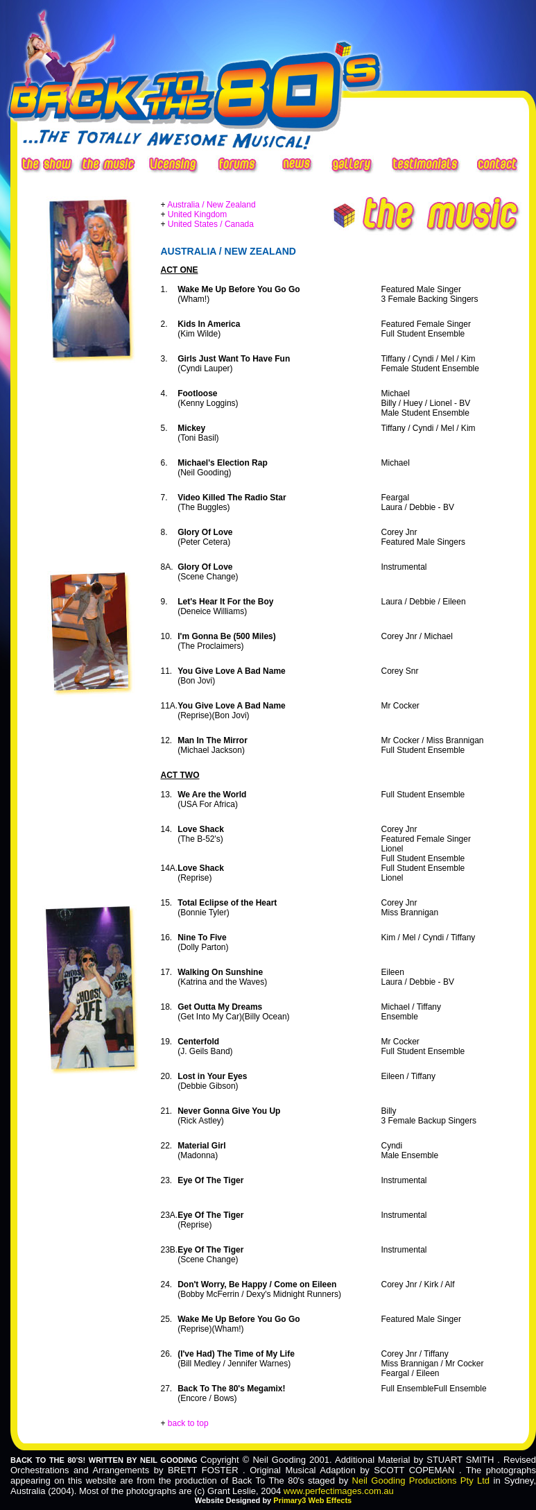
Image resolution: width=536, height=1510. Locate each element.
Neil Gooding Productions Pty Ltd (421, 1480)
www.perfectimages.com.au (339, 1491)
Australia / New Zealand (211, 205)
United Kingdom (197, 214)
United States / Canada (211, 224)
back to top (188, 1423)
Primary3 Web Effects (312, 1500)
